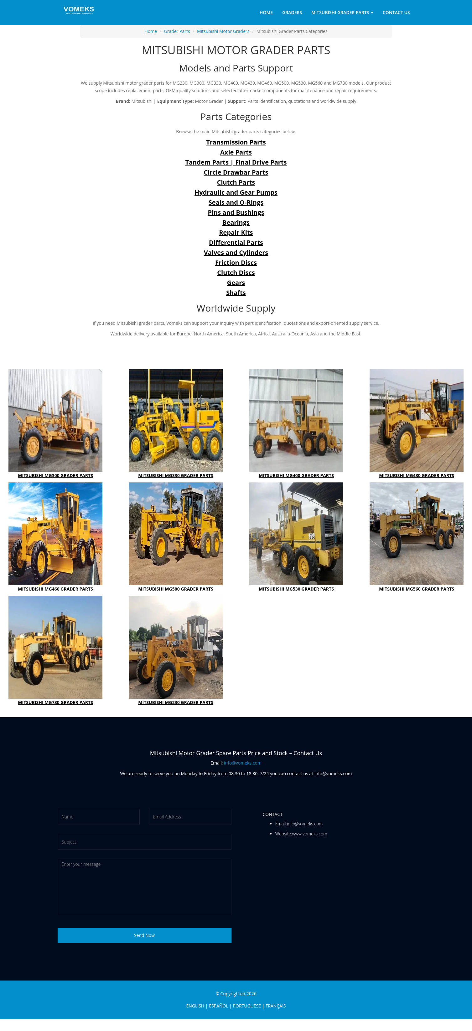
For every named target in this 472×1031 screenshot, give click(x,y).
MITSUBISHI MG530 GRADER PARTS (296, 589)
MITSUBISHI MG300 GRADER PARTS (55, 475)
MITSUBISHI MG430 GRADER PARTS (416, 475)
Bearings (236, 222)
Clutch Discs (236, 272)
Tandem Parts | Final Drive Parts (236, 162)
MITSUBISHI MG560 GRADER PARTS (416, 589)
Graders (292, 12)
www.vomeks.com (309, 834)
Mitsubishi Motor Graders (223, 31)
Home (266, 12)
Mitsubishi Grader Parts (342, 12)
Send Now (144, 935)
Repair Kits (236, 232)
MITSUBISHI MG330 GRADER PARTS (176, 475)
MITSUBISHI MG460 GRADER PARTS (55, 589)
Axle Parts (236, 152)
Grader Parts (177, 31)
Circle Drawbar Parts (236, 172)
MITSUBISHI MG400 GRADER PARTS (296, 475)
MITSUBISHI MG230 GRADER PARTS (176, 702)
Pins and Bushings (236, 212)
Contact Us (396, 12)
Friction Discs (236, 262)
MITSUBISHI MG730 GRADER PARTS (55, 702)
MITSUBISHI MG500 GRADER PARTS (176, 589)
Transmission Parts (236, 142)
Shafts (236, 292)
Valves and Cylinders (236, 252)
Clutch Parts (236, 182)
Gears (236, 282)
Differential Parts (236, 242)
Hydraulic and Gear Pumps (236, 192)
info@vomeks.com (243, 763)
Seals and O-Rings (236, 202)
